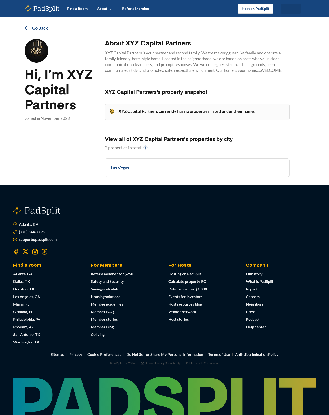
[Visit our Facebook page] (16, 252)
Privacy (75, 354)
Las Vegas (120, 167)
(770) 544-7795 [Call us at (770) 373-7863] (29, 232)
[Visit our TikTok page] (44, 252)
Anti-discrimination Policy (257, 354)
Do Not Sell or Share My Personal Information (164, 354)
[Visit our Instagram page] (35, 252)
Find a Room (77, 8)
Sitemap (57, 354)
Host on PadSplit (255, 8)
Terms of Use (219, 354)
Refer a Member (136, 8)
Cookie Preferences (104, 354)
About (105, 8)
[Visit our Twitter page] (25, 252)
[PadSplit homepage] (42, 9)
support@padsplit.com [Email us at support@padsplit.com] (35, 239)
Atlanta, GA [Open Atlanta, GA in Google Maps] (25, 224)
